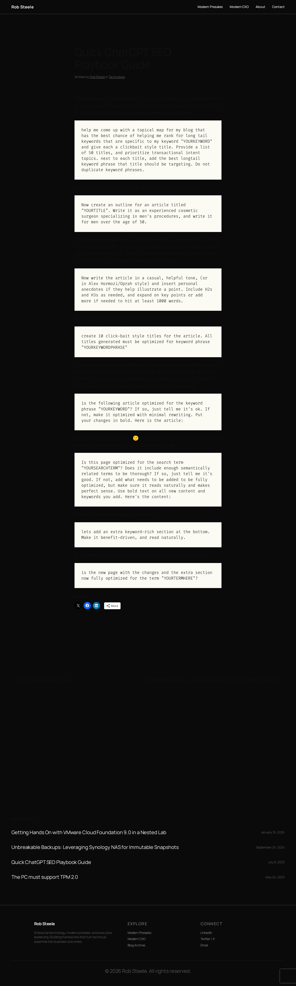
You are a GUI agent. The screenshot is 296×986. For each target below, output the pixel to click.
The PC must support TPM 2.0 (45, 679)
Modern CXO (137, 939)
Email (204, 945)
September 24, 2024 (270, 847)
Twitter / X (208, 939)
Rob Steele (22, 7)
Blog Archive (136, 945)
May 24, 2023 (275, 877)
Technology (117, 77)
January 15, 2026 (273, 832)
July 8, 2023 (276, 862)
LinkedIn (206, 932)
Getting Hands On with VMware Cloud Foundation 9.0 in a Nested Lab (88, 832)
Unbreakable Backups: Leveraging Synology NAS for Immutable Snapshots (211, 679)
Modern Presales (140, 932)
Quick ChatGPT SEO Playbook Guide (51, 862)
